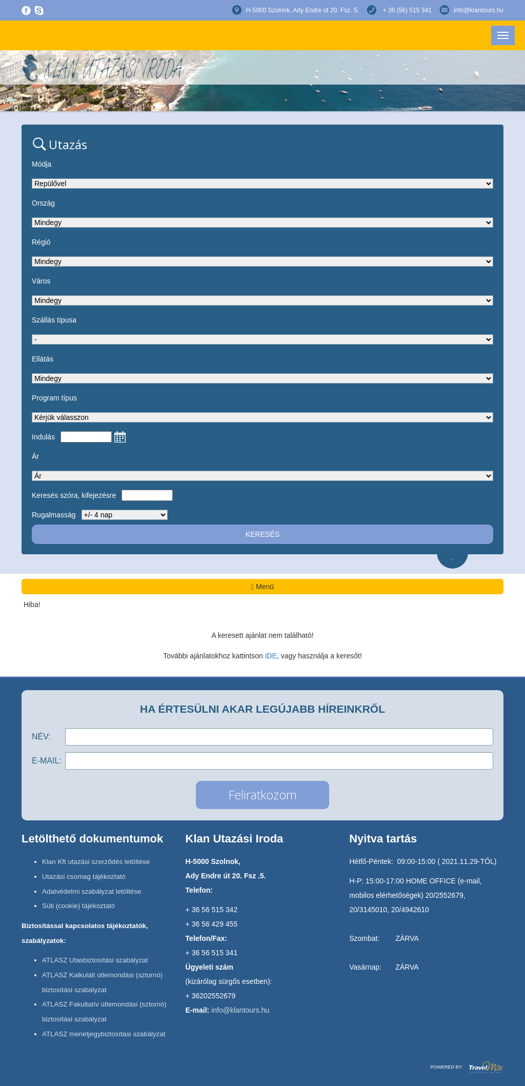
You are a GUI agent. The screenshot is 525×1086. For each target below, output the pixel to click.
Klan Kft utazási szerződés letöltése (96, 862)
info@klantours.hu (478, 10)
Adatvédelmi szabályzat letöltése (91, 891)
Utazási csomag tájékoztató (84, 876)
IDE (271, 656)
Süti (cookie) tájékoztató (78, 906)
